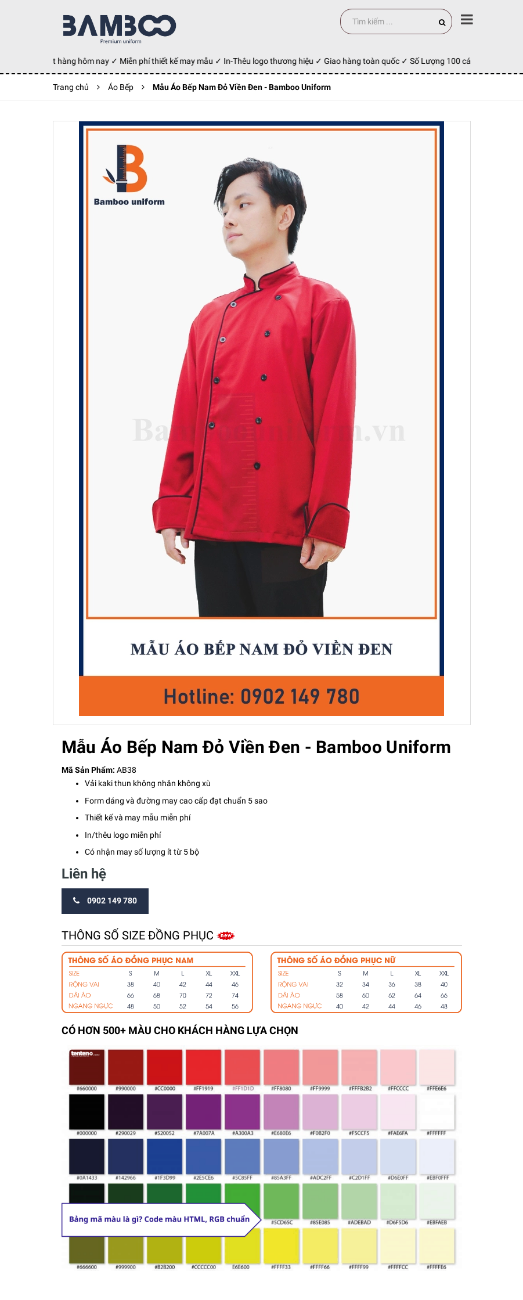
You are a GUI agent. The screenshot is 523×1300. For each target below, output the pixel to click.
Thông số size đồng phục (139, 935)
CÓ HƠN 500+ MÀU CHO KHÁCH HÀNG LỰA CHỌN (180, 1030)
